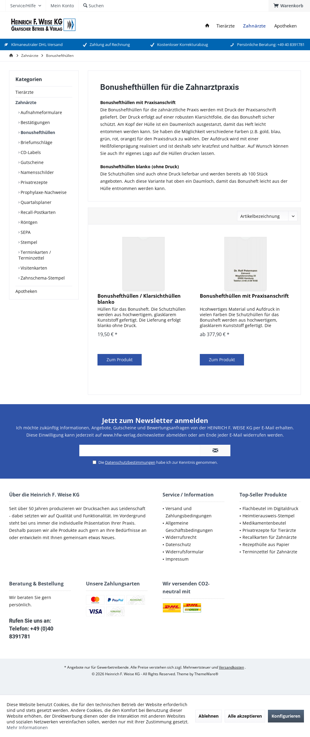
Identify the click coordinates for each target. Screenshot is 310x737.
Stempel (28, 242)
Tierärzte (24, 92)
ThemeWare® (206, 673)
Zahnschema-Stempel (42, 278)
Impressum (177, 559)
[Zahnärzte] (254, 26)
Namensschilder (36, 172)
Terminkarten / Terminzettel (34, 255)
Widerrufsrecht (181, 537)
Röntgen (28, 222)
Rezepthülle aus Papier (265, 544)
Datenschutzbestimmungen (130, 462)
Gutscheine (31, 162)
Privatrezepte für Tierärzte (269, 530)
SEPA (25, 232)
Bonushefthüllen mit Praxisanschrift (244, 296)
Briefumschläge (35, 142)
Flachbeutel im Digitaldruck (270, 508)
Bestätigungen (34, 122)
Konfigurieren (286, 716)
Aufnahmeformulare (40, 112)
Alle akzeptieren (245, 716)
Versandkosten (231, 667)
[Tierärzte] (225, 26)
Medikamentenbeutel (264, 523)
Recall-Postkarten (37, 212)
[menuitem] (289, 5)
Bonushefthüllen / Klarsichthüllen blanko (139, 299)
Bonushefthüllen (37, 132)
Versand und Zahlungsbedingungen (189, 512)
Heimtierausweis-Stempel (268, 516)
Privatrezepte (33, 182)
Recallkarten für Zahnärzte (269, 537)
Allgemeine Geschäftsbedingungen (189, 526)
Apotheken (26, 291)
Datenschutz (178, 544)
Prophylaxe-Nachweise (43, 192)
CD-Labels (30, 152)
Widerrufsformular (185, 552)
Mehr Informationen (27, 727)
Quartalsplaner (35, 202)
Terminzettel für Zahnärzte (269, 552)
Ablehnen (209, 716)
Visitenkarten (33, 268)
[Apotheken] (285, 26)
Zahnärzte (25, 102)
